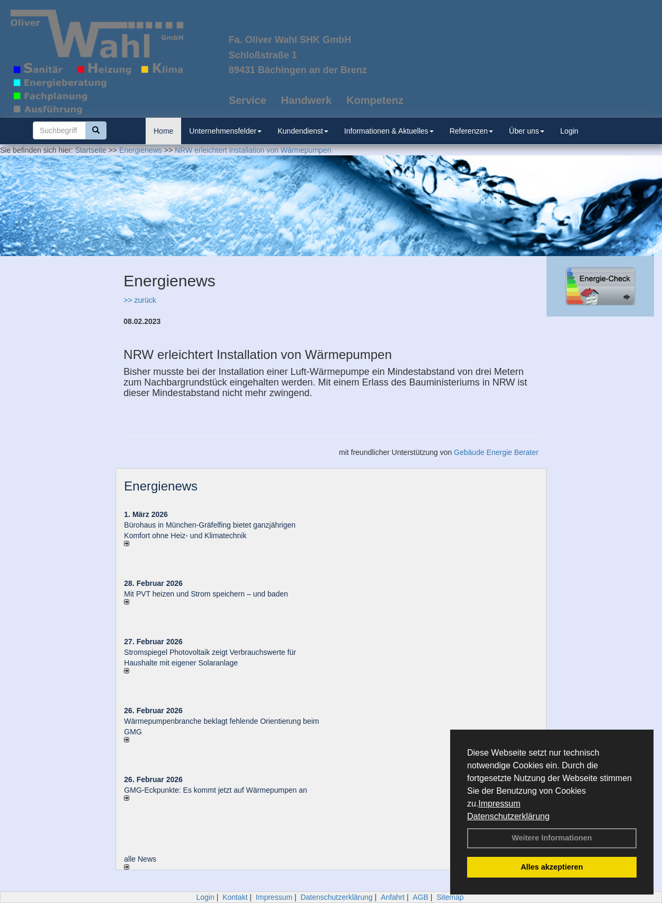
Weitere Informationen (552, 838)
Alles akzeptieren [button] (552, 867)
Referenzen (471, 131)
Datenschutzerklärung (508, 816)
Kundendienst (303, 131)
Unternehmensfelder (225, 131)
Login (569, 131)
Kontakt (234, 897)
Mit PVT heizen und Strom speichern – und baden (206, 594)
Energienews (161, 486)
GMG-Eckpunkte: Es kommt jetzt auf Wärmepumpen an (215, 790)
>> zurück (139, 300)
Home (163, 131)
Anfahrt (393, 897)
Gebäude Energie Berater (496, 452)
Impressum (499, 803)
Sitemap (449, 897)
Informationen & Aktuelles (389, 131)
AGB (420, 897)
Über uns (526, 131)
